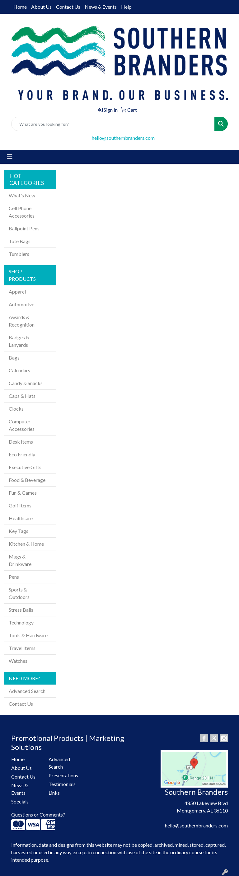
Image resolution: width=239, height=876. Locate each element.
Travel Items (22, 648)
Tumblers (19, 254)
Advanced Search (27, 691)
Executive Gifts (25, 467)
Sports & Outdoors (19, 593)
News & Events (101, 7)
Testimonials (62, 784)
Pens (14, 577)
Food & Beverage (27, 480)
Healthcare (21, 518)
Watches (18, 661)
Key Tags (18, 531)
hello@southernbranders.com (123, 138)
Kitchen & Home (26, 544)
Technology (21, 622)
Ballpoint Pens (24, 228)
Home (20, 7)
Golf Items (20, 505)
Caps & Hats (22, 396)
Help (126, 7)
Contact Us (68, 7)
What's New (22, 195)
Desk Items (21, 442)
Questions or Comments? (38, 814)
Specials (20, 801)
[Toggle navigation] (9, 156)
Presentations (63, 775)
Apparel (17, 291)
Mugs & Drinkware (20, 560)
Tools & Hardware (28, 635)
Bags (14, 357)
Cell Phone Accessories (22, 212)
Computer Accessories (22, 425)
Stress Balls (21, 610)
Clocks (16, 409)
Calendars (19, 370)
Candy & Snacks (26, 383)
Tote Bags (19, 241)
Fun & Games (23, 493)
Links (54, 793)
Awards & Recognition (22, 320)
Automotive (21, 304)
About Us (41, 7)
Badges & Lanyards (19, 341)
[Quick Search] (113, 124)
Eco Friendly (22, 454)
